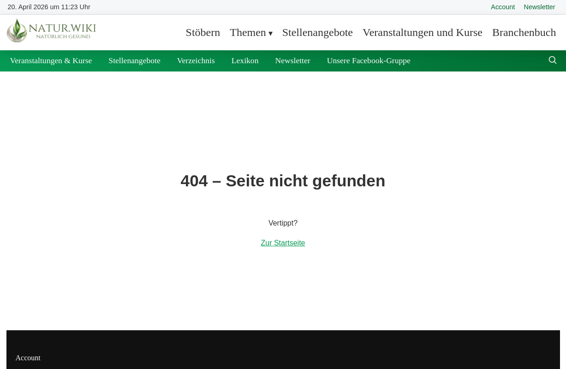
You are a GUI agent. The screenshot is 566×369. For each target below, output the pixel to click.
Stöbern (203, 32)
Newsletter (539, 7)
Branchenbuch (524, 32)
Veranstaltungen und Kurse (423, 32)
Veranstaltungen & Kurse (51, 60)
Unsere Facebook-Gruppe (369, 60)
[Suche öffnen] (552, 61)
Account (503, 7)
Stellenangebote (317, 32)
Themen (248, 32)
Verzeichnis (196, 60)
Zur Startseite (283, 243)
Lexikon (245, 60)
